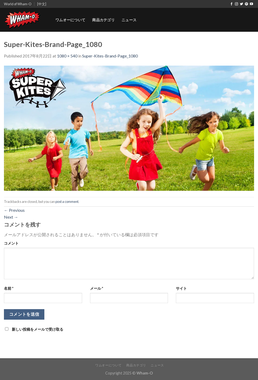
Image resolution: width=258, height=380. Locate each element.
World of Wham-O (17, 4)
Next (11, 216)
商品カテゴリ (103, 20)
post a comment (66, 201)
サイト (181, 288)
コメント (11, 243)
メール (96, 288)
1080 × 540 (67, 55)
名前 (8, 288)
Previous (14, 210)
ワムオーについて (70, 20)
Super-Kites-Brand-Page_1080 (110, 55)
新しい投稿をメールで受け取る (37, 329)
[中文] (41, 4)
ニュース (129, 20)
